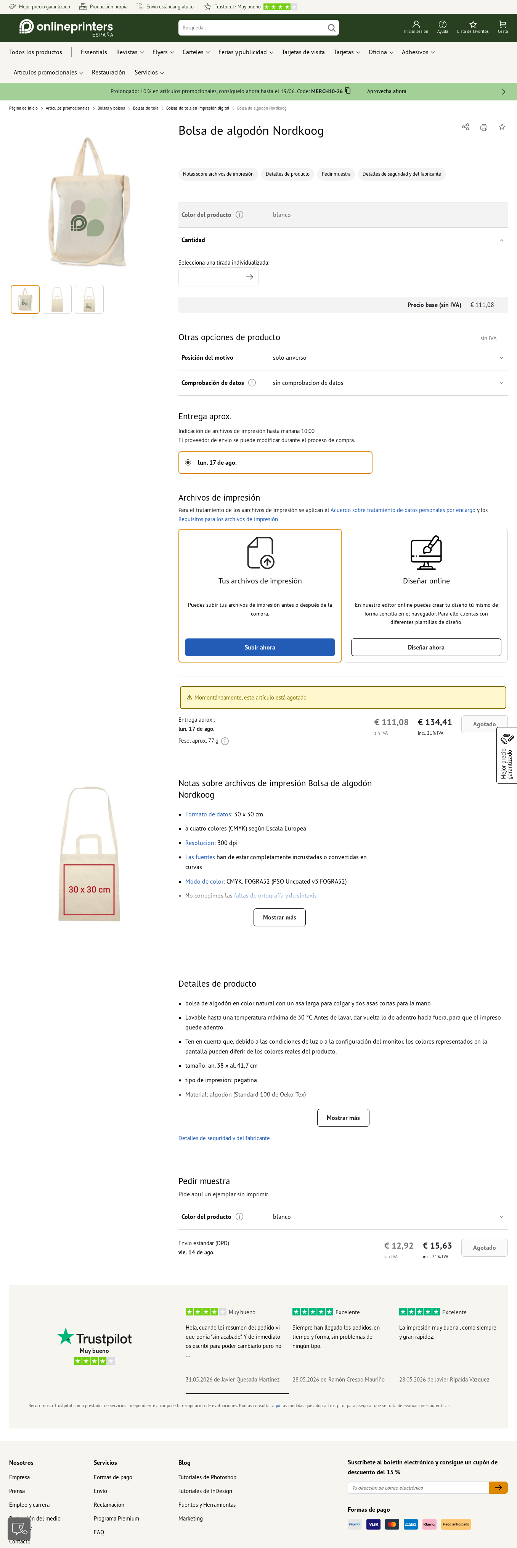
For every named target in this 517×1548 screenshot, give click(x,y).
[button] (89, 201)
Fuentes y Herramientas (207, 1504)
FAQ (99, 1532)
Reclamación (109, 1504)
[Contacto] (19, 1528)
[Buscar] (332, 27)
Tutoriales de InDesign (205, 1491)
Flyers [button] (160, 52)
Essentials (94, 52)
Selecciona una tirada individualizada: (223, 272)
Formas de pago (113, 1477)
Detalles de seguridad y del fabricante (402, 174)
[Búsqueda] (251, 28)
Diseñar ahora (426, 647)
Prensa (17, 1491)
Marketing (190, 1518)
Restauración (108, 72)
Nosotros (21, 1462)
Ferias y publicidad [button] (242, 52)
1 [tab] (237, 1393)
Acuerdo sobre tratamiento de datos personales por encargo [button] (403, 510)
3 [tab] (444, 1393)
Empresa (19, 1477)
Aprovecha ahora (386, 91)
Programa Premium (116, 1518)
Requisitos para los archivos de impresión (228, 519)
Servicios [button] (146, 72)
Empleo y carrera (29, 1504)
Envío (100, 1491)
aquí (276, 1405)
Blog (184, 1462)
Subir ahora (260, 647)
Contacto (20, 1541)
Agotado (484, 724)
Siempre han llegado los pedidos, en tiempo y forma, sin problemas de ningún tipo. (336, 1336)
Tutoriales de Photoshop (207, 1477)
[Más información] (252, 382)
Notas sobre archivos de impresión (218, 174)
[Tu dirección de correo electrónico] (418, 1488)
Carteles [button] (193, 52)
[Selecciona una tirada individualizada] (218, 276)
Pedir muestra (336, 174)
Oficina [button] (378, 52)
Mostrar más (279, 917)
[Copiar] (347, 92)
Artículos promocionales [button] (45, 72)
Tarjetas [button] (344, 52)
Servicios (105, 1462)
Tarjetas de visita (303, 52)
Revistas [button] (127, 52)
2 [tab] (340, 1393)
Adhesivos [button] (415, 52)
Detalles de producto (288, 174)
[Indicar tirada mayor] (249, 276)
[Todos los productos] (42, 52)
